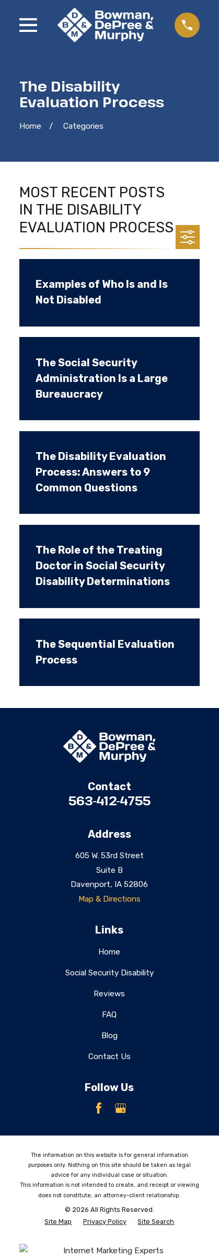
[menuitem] (58, 1222)
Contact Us (109, 1056)
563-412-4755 (109, 800)
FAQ (109, 1014)
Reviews (109, 993)
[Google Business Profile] (120, 1108)
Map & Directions (109, 899)
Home (109, 952)
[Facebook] (99, 1108)
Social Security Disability (109, 972)
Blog (109, 1035)
